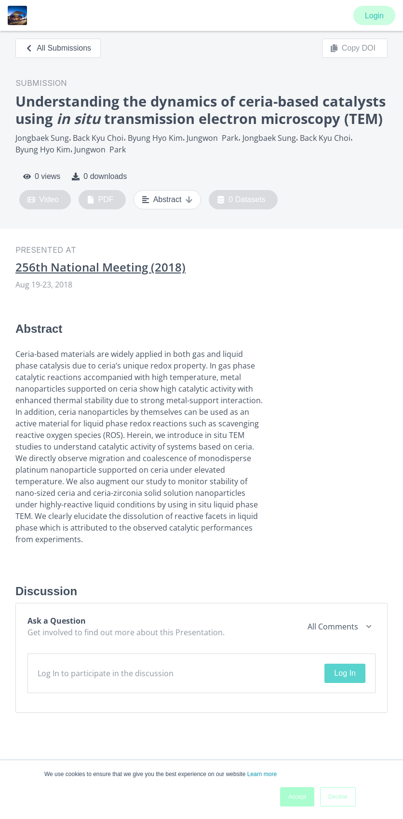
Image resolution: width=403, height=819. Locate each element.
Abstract (167, 200)
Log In (344, 673)
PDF (100, 200)
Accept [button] (297, 796)
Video (43, 200)
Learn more (262, 774)
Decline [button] (338, 796)
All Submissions (58, 48)
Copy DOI (353, 48)
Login (374, 16)
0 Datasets (241, 200)
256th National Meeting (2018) (100, 267)
